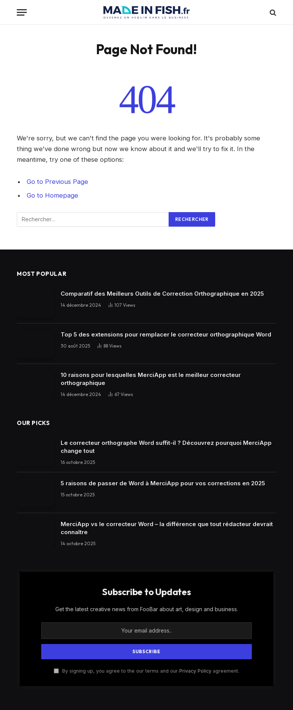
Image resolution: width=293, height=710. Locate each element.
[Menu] (22, 12)
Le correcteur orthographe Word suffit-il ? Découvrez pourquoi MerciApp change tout (166, 446)
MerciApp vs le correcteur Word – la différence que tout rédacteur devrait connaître (167, 528)
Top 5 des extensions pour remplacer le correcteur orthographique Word (166, 334)
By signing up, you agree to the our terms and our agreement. (146, 671)
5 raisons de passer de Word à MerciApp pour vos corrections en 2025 (163, 483)
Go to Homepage (52, 195)
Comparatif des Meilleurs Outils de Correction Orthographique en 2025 (162, 293)
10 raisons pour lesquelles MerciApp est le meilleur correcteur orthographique (151, 378)
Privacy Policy (195, 671)
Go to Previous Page (57, 181)
